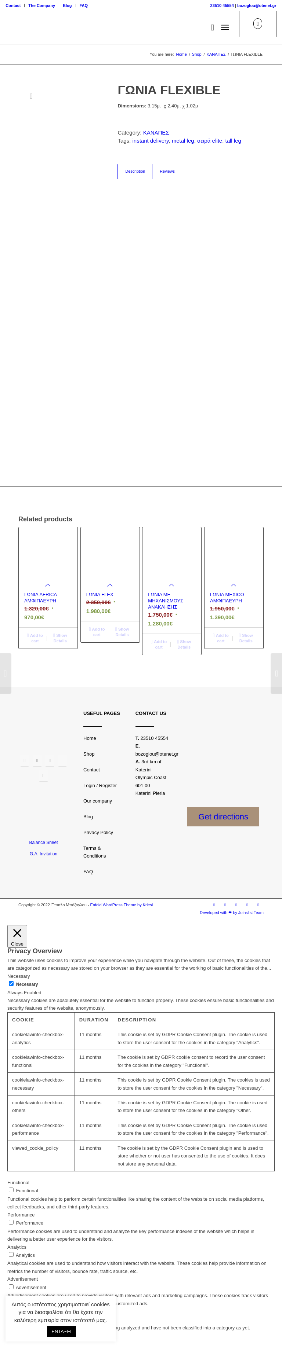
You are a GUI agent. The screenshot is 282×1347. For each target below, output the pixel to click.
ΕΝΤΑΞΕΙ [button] (61, 1331)
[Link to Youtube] (247, 904)
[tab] (135, 171)
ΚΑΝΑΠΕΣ (156, 132)
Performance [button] (21, 1215)
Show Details (60, 637)
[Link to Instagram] (225, 904)
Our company (97, 801)
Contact (13, 5)
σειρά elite (209, 140)
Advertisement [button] (22, 1279)
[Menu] (225, 27)
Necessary (27, 984)
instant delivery (150, 140)
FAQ (84, 5)
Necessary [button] (18, 976)
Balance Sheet (43, 842)
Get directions (223, 816)
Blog (67, 5)
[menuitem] (15, 5)
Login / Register (100, 785)
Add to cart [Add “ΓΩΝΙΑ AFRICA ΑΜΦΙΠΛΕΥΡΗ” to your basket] (35, 637)
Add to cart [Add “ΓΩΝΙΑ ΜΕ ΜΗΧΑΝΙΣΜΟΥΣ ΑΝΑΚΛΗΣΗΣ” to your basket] (159, 644)
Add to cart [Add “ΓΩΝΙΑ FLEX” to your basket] (97, 631)
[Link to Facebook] (214, 904)
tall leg (233, 140)
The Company (41, 5)
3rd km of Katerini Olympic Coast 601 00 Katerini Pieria (151, 777)
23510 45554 (222, 5)
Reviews (167, 171)
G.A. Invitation (43, 853)
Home (89, 738)
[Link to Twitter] (236, 904)
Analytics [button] (16, 1247)
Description (135, 171)
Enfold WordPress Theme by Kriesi (121, 905)
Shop (88, 754)
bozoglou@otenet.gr (256, 5)
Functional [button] (18, 1182)
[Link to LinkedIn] (258, 904)
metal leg (183, 140)
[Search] (208, 27)
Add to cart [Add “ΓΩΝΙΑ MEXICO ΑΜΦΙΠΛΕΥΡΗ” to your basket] (221, 637)
